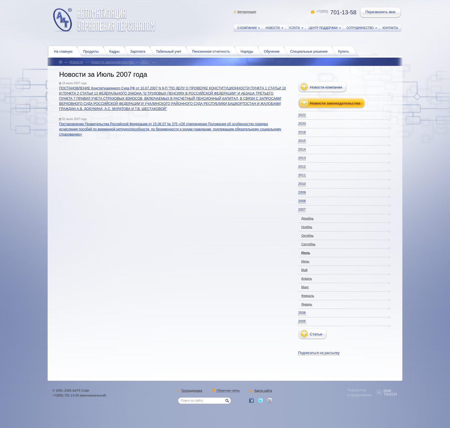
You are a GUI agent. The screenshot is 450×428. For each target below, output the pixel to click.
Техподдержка (191, 390)
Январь (306, 304)
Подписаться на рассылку (319, 353)
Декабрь (307, 218)
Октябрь (307, 235)
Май (304, 270)
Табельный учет (170, 51)
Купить (345, 51)
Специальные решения (310, 51)
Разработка (357, 390)
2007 (145, 62)
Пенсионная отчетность (212, 51)
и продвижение (360, 395)
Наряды (248, 51)
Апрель (306, 278)
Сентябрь (308, 244)
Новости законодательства (112, 62)
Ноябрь (306, 227)
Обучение (273, 51)
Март (305, 287)
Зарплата (139, 51)
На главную (64, 51)
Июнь (305, 261)
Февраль (307, 295)
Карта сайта (263, 390)
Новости (76, 62)
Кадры (116, 51)
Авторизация (246, 11)
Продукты (92, 51)
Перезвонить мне (380, 12)
